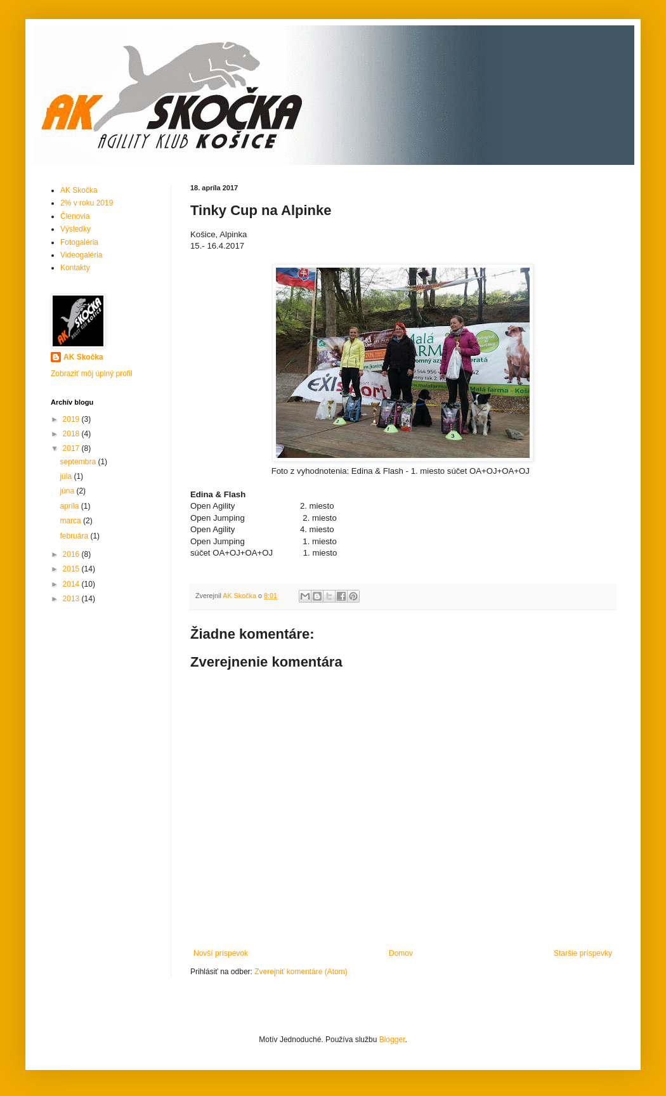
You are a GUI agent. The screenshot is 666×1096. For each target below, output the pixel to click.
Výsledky (75, 229)
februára (75, 536)
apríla (70, 506)
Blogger (392, 1039)
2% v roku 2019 (86, 203)
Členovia (75, 216)
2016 (72, 554)
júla (67, 476)
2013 (72, 598)
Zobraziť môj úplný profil (92, 373)
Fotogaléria (79, 242)
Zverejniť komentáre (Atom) (301, 971)
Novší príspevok (220, 953)
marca (71, 520)
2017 (72, 448)
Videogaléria (81, 255)
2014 (72, 584)
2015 (72, 568)
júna (68, 490)
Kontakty (75, 267)
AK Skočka (79, 190)
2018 (72, 433)
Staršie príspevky (583, 953)
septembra (79, 461)
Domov (401, 953)
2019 (72, 419)
